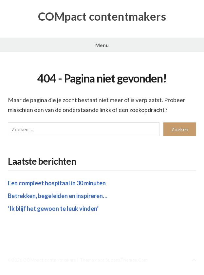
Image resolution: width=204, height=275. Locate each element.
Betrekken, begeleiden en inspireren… (57, 195)
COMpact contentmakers (102, 16)
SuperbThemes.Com (126, 260)
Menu (102, 45)
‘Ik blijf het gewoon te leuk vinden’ (53, 208)
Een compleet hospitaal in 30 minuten (57, 183)
